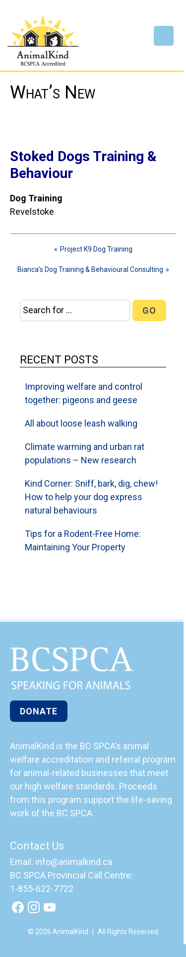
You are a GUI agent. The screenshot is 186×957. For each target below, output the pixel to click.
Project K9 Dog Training (96, 249)
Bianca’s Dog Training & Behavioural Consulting (90, 269)
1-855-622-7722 (41, 888)
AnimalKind (42, 41)
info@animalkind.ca (73, 862)
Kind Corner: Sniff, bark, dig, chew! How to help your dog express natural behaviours (91, 497)
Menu (164, 36)
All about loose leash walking (81, 423)
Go (149, 310)
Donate (39, 711)
